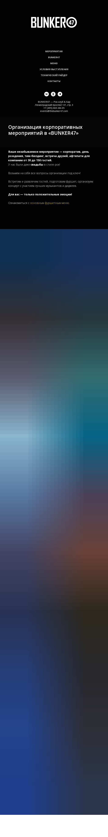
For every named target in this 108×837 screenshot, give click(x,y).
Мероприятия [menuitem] (54, 51)
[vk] (46, 95)
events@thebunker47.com (54, 110)
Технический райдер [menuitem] (54, 75)
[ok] (53, 95)
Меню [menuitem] (54, 63)
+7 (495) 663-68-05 (54, 107)
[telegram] (60, 95)
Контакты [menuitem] (54, 81)
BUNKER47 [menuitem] (54, 57)
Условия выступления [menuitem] (54, 69)
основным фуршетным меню (49, 203)
